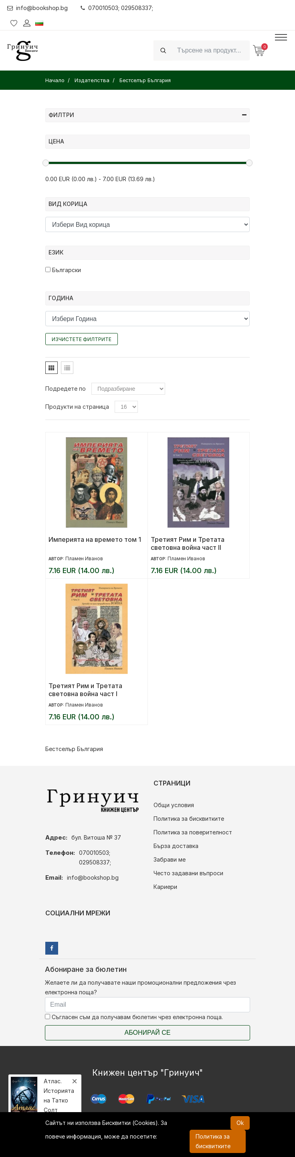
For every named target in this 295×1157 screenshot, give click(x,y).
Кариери (165, 886)
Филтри (147, 114)
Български (63, 270)
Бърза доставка (176, 845)
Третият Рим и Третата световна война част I (85, 690)
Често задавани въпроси (188, 873)
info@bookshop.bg (37, 7)
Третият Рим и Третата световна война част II (187, 543)
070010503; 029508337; (117, 7)
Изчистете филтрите (81, 339)
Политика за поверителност (193, 832)
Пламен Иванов (84, 558)
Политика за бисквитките (189, 818)
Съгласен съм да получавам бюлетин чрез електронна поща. (134, 1017)
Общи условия (174, 805)
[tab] (51, 367)
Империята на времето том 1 (94, 539)
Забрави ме (170, 859)
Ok (240, 1122)
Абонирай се (148, 1032)
